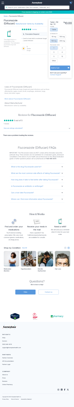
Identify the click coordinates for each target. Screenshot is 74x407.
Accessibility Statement (26, 399)
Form (52, 26)
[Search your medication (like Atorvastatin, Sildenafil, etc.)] (38, 7)
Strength (54, 33)
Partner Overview (7, 358)
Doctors (4, 341)
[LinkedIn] (62, 390)
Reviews (4, 381)
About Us (5, 374)
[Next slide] (68, 248)
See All (24, 248)
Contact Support (55, 75)
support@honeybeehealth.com (11, 347)
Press (4, 378)
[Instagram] (58, 390)
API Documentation (8, 361)
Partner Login (6, 364)
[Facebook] (64, 390)
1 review (34, 29)
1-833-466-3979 (51, 158)
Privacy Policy (5, 399)
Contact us (48, 292)
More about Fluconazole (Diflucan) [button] (17, 99)
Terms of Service (15, 399)
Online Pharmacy (7, 384)
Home (6, 16)
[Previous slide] (65, 248)
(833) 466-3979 (7, 344)
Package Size (55, 45)
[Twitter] (68, 390)
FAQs (25, 292)
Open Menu (3, 3)
